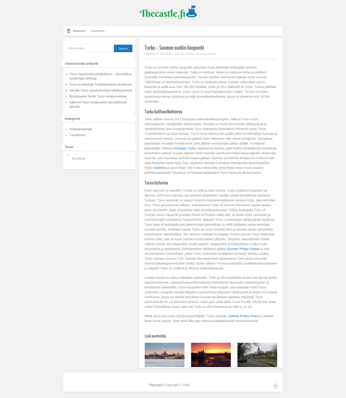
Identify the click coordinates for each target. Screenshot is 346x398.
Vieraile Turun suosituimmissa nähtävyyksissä (248, 349)
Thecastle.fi (156, 385)
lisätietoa (160, 167)
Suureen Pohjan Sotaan (243, 249)
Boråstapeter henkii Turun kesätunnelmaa (97, 96)
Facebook (78, 158)
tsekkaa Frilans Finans (243, 316)
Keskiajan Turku (185, 148)
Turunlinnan (98, 30)
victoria (188, 53)
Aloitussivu (79, 30)
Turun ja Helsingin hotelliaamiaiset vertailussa (100, 84)
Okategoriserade (206, 53)
